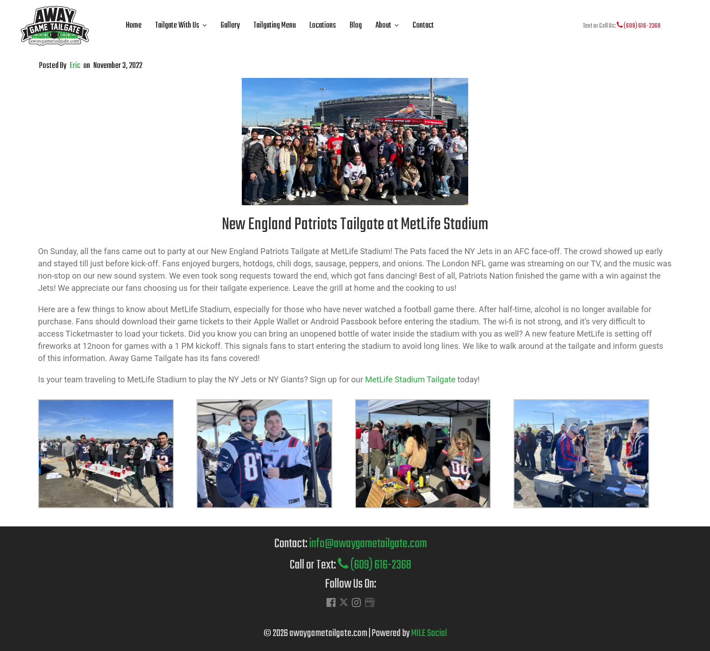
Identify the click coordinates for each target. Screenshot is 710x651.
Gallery (230, 25)
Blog (356, 25)
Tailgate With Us (177, 25)
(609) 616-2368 (639, 25)
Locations (322, 25)
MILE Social (429, 633)
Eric (75, 65)
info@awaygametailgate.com (368, 544)
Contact (423, 25)
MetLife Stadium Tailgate (410, 379)
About (383, 25)
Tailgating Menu (275, 25)
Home (134, 25)
